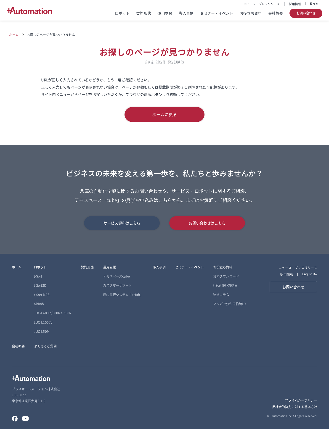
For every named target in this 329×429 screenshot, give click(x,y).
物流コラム (221, 294)
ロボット (122, 13)
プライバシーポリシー (301, 400)
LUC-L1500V (43, 322)
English (314, 3)
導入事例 (186, 13)
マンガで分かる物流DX (229, 303)
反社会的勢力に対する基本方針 (294, 406)
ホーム (14, 34)
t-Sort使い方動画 (225, 285)
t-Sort (38, 276)
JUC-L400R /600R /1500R (52, 313)
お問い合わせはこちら (207, 223)
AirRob (39, 303)
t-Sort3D (40, 285)
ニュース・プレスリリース (262, 4)
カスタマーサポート (117, 285)
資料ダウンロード (226, 276)
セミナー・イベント (216, 13)
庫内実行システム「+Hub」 (123, 294)
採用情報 (295, 4)
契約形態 (143, 13)
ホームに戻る (164, 114)
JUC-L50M (41, 331)
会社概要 (275, 13)
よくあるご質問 (45, 346)
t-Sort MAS (41, 294)
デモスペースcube (116, 276)
